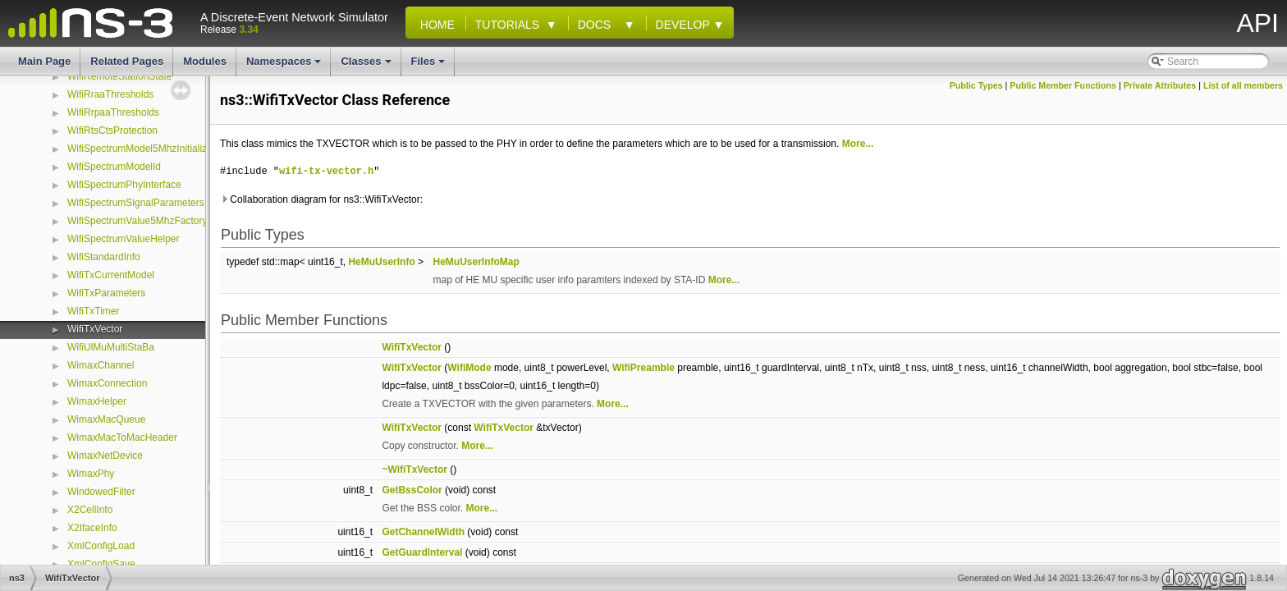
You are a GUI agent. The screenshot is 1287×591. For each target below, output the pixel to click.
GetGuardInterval (422, 552)
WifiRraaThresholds (110, 94)
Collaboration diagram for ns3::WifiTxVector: (321, 199)
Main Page (44, 61)
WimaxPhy (90, 473)
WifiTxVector (94, 329)
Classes (367, 65)
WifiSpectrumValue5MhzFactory (137, 221)
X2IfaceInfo (92, 528)
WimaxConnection (107, 383)
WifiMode (469, 367)
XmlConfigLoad (101, 546)
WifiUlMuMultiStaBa (110, 347)
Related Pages (126, 61)
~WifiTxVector (414, 469)
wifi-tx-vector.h (326, 171)
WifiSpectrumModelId (114, 166)
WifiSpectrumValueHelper (123, 239)
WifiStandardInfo (103, 257)
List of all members (1243, 85)
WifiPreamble (643, 367)
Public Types (976, 85)
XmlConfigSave (101, 564)
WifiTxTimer (93, 311)
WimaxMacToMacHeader (122, 437)
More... (858, 143)
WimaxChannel (100, 365)
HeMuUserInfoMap (476, 262)
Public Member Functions (1063, 85)
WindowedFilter (101, 491)
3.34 (248, 29)
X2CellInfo (89, 509)
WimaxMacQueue (106, 419)
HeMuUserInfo (381, 262)
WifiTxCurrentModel (110, 275)
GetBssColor (412, 490)
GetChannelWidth (423, 532)
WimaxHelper (96, 401)
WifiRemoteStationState (119, 76)
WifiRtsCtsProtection (112, 130)
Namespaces (285, 65)
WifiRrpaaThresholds (113, 112)
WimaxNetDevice (105, 455)
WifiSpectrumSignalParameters (135, 202)
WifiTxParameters (106, 293)
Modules (205, 61)
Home (434, 24)
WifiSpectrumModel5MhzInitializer (141, 148)
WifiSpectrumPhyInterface (124, 184)
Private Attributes (1160, 85)
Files (429, 65)
